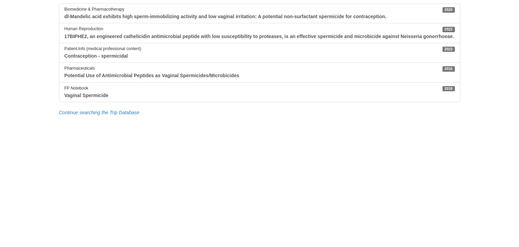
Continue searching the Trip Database (99, 112)
